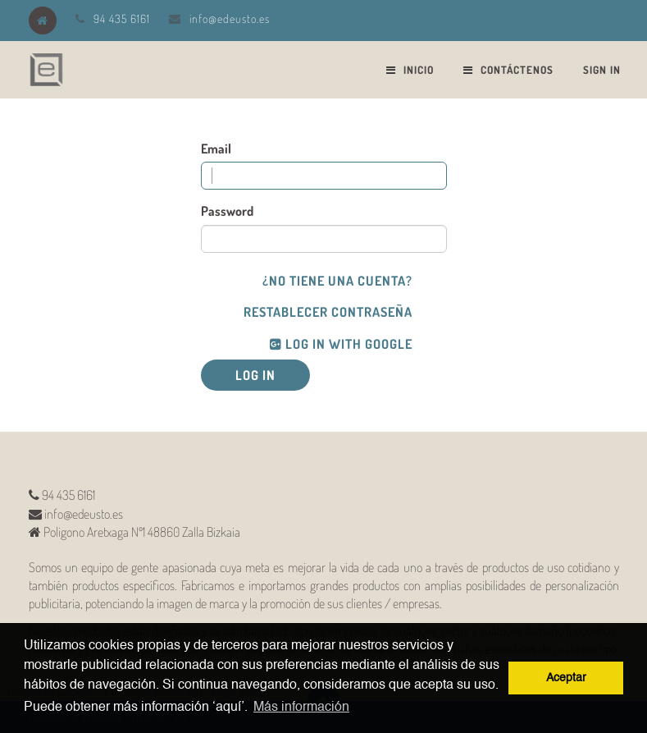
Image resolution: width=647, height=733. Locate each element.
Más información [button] (301, 707)
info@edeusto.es (229, 18)
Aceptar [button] (566, 678)
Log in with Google (341, 344)
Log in (255, 375)
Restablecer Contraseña (328, 312)
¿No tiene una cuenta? (337, 281)
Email (216, 148)
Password (227, 211)
